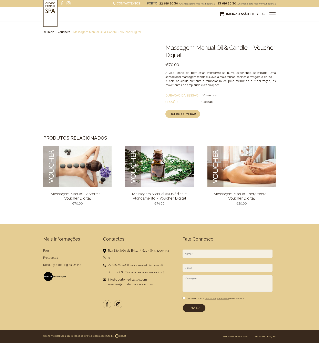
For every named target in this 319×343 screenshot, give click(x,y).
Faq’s (46, 251)
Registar (258, 14)
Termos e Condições (265, 336)
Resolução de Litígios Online (62, 265)
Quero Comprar (182, 114)
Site (108, 335)
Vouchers (64, 32)
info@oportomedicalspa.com (127, 280)
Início (51, 32)
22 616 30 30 (169, 3)
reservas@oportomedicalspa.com (130, 285)
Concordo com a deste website (215, 299)
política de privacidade (217, 299)
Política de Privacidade (235, 336)
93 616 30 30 (227, 3)
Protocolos (50, 258)
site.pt (120, 335)
